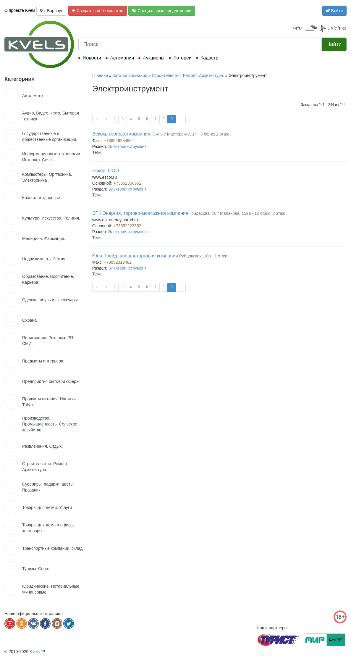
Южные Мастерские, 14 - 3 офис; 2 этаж (190, 134)
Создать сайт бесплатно (97, 10)
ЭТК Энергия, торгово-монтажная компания (140, 213)
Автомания (122, 57)
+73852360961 (127, 183)
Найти (334, 44)
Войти (334, 10)
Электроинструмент (127, 146)
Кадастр (209, 57)
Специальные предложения (161, 10)
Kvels (35, 651)
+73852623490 (118, 140)
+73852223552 (127, 225)
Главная (100, 75)
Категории (19, 79)
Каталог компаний (130, 75)
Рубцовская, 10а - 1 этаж (203, 256)
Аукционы (153, 57)
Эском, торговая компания (121, 133)
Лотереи (182, 57)
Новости (92, 57)
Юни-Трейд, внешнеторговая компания (135, 255)
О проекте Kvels (19, 10)
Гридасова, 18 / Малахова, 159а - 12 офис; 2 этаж (237, 213)
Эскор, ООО (105, 170)
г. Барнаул (51, 10)
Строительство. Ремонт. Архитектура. (188, 75)
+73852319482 (118, 262)
